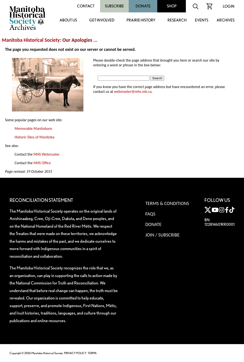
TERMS (92, 353)
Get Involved (101, 20)
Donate (143, 6)
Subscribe (114, 6)
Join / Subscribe (162, 235)
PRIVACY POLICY (75, 353)
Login (228, 6)
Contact (86, 6)
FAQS (150, 214)
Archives (225, 20)
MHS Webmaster (46, 154)
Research (177, 20)
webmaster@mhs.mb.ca (133, 91)
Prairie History (141, 20)
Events (201, 20)
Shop (172, 6)
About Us (68, 20)
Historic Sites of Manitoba (34, 137)
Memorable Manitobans (33, 128)
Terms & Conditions (167, 203)
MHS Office (42, 163)
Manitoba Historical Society (31, 40)
